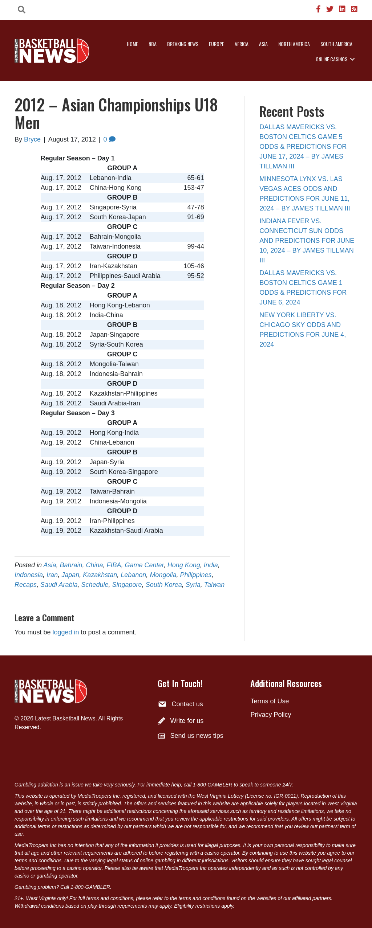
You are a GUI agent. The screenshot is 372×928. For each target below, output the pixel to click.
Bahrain (71, 565)
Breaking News (182, 44)
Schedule (94, 584)
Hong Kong (183, 565)
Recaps (26, 584)
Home (132, 44)
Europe (216, 44)
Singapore (127, 584)
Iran (52, 575)
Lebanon (133, 575)
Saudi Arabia (58, 584)
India (211, 565)
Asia (263, 44)
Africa (241, 44)
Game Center (144, 565)
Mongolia (163, 575)
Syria (193, 584)
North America (294, 44)
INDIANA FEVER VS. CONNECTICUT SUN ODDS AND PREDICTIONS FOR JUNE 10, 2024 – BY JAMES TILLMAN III (306, 240)
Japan (70, 575)
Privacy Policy (270, 714)
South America (336, 44)
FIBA (114, 565)
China (94, 565)
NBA (153, 44)
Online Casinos (331, 59)
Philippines (195, 575)
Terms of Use (269, 701)
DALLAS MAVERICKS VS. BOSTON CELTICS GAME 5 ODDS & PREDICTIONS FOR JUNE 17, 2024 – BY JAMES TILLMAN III (303, 146)
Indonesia (29, 575)
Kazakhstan (100, 575)
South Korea (164, 584)
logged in (65, 632)
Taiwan (214, 584)
